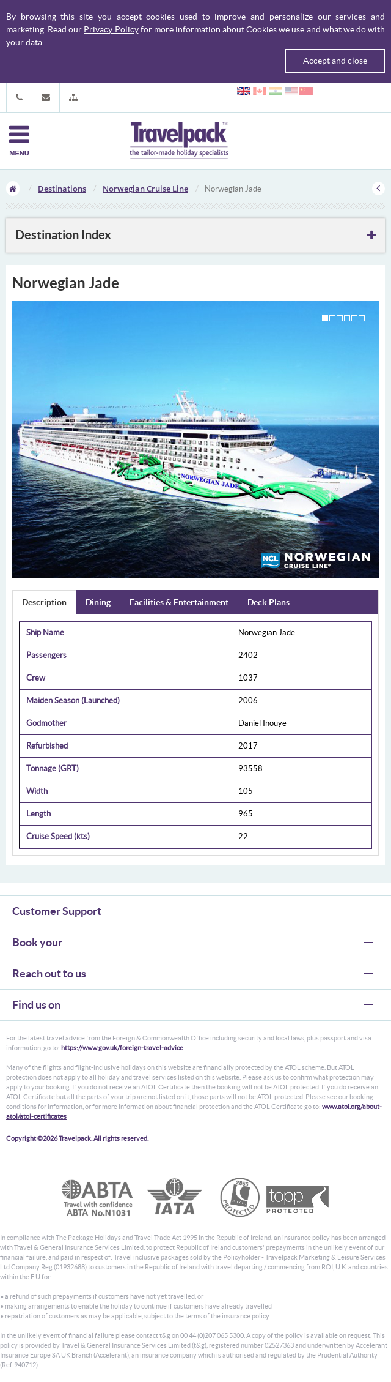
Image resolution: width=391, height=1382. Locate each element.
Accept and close (335, 60)
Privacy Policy (111, 29)
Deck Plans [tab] (268, 602)
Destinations (62, 188)
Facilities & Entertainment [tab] (179, 602)
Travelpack (179, 141)
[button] (73, 97)
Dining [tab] (98, 602)
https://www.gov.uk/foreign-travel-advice (122, 1047)
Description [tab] (44, 602)
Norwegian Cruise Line (145, 188)
